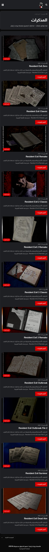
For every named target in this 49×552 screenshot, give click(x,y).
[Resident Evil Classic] (24, 93)
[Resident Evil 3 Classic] (24, 274)
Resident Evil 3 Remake (35, 337)
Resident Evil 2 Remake (35, 247)
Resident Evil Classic (37, 111)
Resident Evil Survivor (36, 473)
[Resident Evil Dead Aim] (24, 501)
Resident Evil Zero (38, 66)
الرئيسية (44, 14)
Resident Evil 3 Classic (36, 292)
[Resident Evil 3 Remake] (24, 320)
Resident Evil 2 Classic (36, 202)
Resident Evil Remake (36, 157)
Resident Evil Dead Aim (35, 518)
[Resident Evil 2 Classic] (24, 184)
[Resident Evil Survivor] (24, 455)
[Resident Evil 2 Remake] (24, 229)
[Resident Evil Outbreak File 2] (24, 410)
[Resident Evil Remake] (24, 139)
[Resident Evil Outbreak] (24, 365)
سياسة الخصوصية (24, 548)
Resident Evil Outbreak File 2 (33, 428)
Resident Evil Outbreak (35, 383)
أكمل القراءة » (41, 77)
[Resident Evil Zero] (24, 48)
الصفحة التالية (8, 537)
